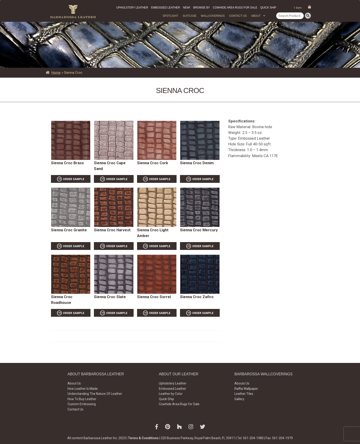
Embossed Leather (165, 7)
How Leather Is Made (83, 388)
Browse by (201, 7)
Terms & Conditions (143, 438)
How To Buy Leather (82, 399)
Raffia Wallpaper (246, 388)
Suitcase (189, 15)
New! (186, 7)
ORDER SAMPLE (73, 179)
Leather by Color (171, 394)
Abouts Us (241, 383)
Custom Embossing (82, 404)
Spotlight (170, 15)
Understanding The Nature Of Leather (95, 394)
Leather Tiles (243, 394)
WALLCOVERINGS (213, 15)
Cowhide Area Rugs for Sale (235, 7)
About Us (74, 383)
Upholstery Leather (132, 7)
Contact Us (238, 15)
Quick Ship (268, 7)
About (256, 15)
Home (56, 73)
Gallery (239, 399)
